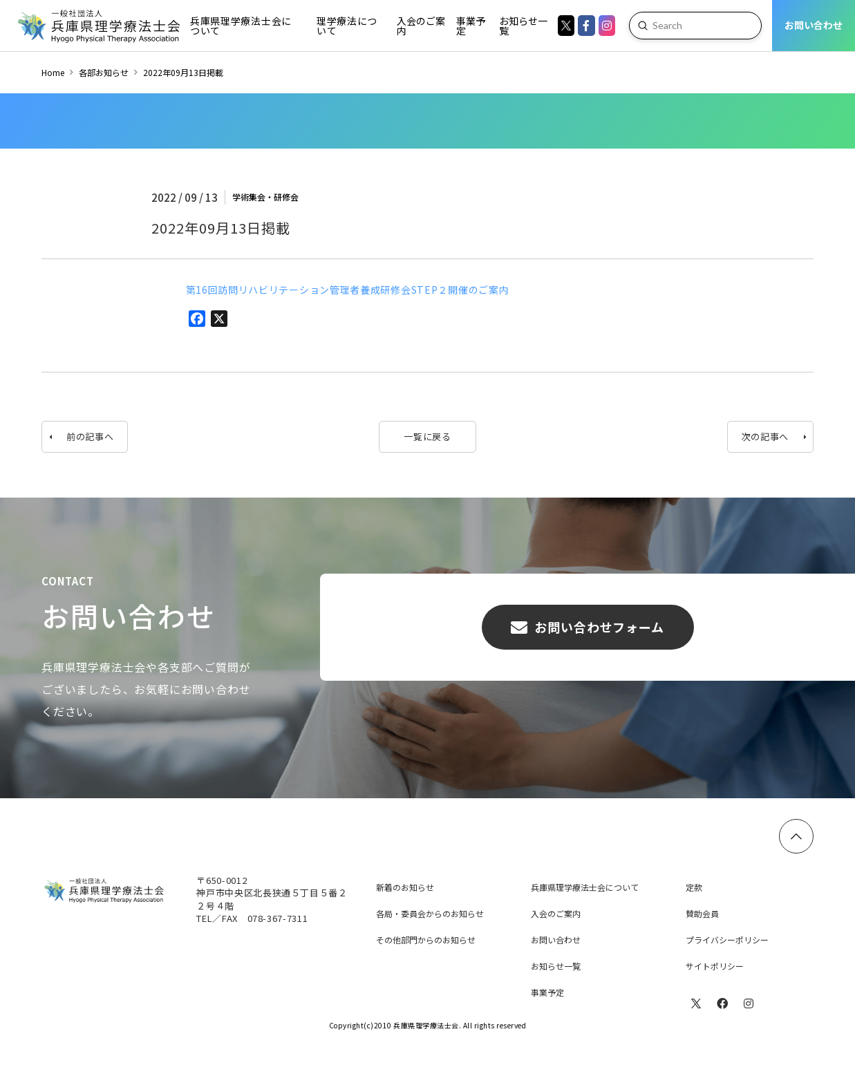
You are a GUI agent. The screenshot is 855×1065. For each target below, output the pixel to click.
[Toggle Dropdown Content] (245, 25)
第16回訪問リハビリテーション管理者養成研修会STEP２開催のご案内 (347, 289)
